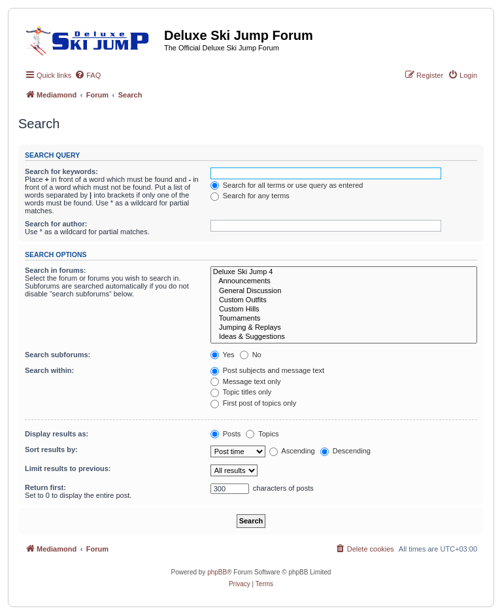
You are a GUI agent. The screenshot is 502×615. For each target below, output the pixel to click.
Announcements (344, 281)
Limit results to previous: (67, 468)
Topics (262, 434)
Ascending (292, 451)
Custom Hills (344, 309)
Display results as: (56, 434)
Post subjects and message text (267, 370)
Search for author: (56, 224)
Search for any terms (250, 196)
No (250, 355)
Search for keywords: (61, 171)
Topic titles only (240, 392)
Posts (225, 434)
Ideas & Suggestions (344, 337)
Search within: (49, 370)
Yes (222, 355)
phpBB (217, 572)
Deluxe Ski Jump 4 (344, 272)
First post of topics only (253, 403)
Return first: (45, 487)
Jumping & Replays (344, 327)
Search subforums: (57, 355)
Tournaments (344, 318)
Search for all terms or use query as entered (286, 185)
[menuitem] (88, 75)
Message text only (245, 381)
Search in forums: (55, 270)
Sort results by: (51, 449)
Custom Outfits (344, 300)
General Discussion (344, 291)
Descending (345, 451)
